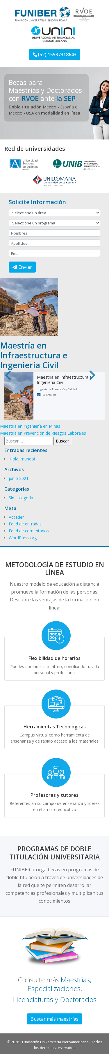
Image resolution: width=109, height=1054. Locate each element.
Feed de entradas (25, 524)
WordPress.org (23, 537)
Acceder (16, 517)
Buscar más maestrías (54, 1019)
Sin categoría (21, 497)
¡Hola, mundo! (22, 459)
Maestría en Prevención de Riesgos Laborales (43, 433)
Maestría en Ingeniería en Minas (30, 426)
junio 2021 (18, 478)
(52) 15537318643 (54, 54)
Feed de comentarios (29, 531)
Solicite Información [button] (37, 202)
